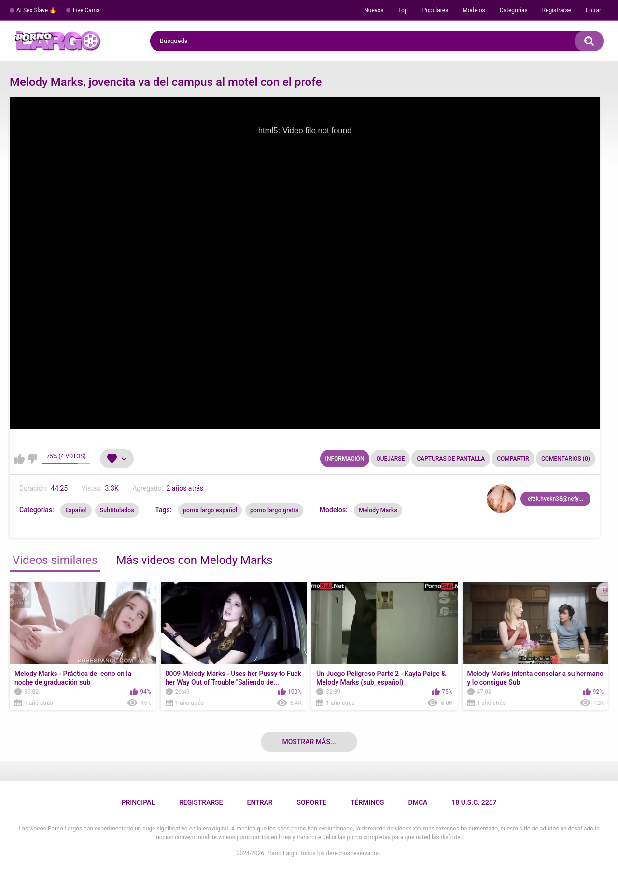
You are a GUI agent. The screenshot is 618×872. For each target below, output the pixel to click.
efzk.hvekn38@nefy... (555, 498)
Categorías (514, 10)
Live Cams (86, 10)
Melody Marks (378, 510)
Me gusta (19, 459)
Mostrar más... (309, 741)
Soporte (311, 802)
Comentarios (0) (565, 458)
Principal (137, 802)
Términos (367, 802)
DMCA (418, 802)
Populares (435, 10)
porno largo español (210, 510)
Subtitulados (117, 510)
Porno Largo (281, 853)
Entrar (593, 10)
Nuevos (373, 10)
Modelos (474, 10)
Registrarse (557, 10)
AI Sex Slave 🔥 (36, 10)
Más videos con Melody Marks (194, 560)
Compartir (513, 458)
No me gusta (32, 459)
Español (76, 510)
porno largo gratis (274, 510)
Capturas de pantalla (451, 458)
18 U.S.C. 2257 (473, 802)
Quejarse (390, 458)
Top (402, 10)
